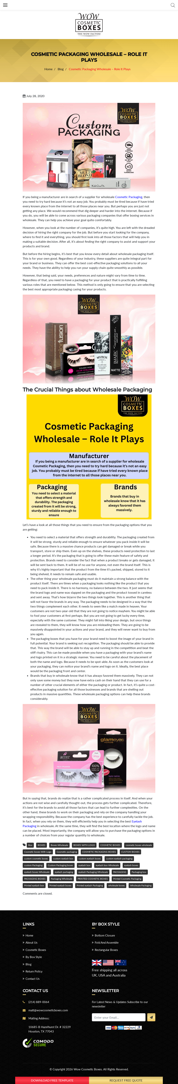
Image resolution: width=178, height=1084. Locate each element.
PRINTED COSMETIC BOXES (93, 878)
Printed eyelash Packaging (90, 885)
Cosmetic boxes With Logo (37, 851)
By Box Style (34, 957)
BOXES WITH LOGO (84, 845)
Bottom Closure (105, 935)
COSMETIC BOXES (110, 845)
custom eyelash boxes (90, 858)
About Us (31, 942)
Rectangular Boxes (106, 950)
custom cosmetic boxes (36, 858)
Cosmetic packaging (67, 851)
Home (29, 935)
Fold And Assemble (107, 942)
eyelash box (84, 865)
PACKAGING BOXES (35, 878)
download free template (52, 1080)
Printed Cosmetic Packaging (127, 878)
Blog (29, 964)
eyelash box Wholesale (107, 865)
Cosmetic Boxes (36, 950)
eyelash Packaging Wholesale (93, 872)
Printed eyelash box (34, 885)
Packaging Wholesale (61, 878)
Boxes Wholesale (59, 845)
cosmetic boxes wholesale (139, 845)
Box (30, 845)
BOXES (41, 845)
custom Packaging (33, 865)
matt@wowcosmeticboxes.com (48, 1010)
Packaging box (139, 872)
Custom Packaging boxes (60, 865)
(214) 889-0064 (38, 1002)
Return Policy (34, 971)
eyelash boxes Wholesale (36, 872)
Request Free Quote (126, 1080)
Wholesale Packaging (140, 885)
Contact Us (33, 978)
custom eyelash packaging (119, 858)
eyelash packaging (64, 872)
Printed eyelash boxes (60, 885)
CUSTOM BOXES (130, 851)
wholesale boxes (116, 885)
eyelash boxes (131, 865)
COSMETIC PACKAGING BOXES (99, 851)
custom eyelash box (63, 858)
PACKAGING (119, 872)
